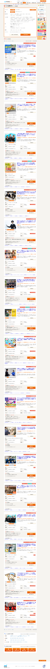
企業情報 (16, 666)
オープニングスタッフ (32, 18)
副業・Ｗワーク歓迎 (30, 20)
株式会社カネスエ (30, 422)
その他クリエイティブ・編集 (25, 635)
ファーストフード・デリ (16, 635)
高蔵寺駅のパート (12, 98)
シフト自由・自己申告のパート (24, 597)
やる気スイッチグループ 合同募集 (28, 539)
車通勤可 (28, 19)
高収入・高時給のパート (21, 539)
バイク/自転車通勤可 (32, 19)
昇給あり (12, 18)
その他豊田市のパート (7, 98)
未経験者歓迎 (18, 20)
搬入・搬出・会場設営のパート (19, 69)
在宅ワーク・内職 (22, 17)
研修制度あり (27, 17)
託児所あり (24, 18)
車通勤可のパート (22, 128)
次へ (11, 629)
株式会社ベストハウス (30, 597)
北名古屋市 (22, 638)
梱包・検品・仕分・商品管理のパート (19, 98)
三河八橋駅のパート (12, 422)
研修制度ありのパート (22, 245)
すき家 (29, 451)
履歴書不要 (27, 18)
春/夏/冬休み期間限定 (18, 15)
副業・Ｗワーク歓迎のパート (23, 568)
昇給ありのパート (25, 422)
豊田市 (18, 4)
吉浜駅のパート (12, 451)
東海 (13, 4)
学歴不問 (22, 20)
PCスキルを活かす (19, 19)
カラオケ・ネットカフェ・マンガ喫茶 (14, 636)
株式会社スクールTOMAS (28, 245)
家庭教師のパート (17, 245)
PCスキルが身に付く (13, 20)
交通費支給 (31, 17)
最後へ (13, 629)
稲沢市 (11, 638)
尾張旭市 (15, 638)
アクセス (19, 666)
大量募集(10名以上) (13, 19)
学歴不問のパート (25, 480)
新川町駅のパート (12, 245)
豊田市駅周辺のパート (7, 69)
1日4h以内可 (17, 17)
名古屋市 (20, 638)
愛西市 (17, 638)
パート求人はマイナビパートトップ (8, 4)
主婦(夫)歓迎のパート (25, 451)
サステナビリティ (23, 666)
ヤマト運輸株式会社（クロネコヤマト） (30, 333)
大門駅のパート (12, 128)
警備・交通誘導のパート (17, 597)
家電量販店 (20, 635)
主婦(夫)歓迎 (25, 20)
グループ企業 (28, 666)
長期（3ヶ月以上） (13, 15)
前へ (6, 629)
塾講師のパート (16, 539)
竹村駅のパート (12, 568)
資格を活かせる (24, 19)
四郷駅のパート (12, 597)
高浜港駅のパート (12, 333)
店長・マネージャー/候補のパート (18, 451)
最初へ (5, 629)
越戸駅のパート (12, 539)
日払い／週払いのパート (26, 69)
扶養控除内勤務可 (13, 17)
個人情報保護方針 (33, 666)
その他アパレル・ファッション (23, 636)
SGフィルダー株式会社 (32, 69)
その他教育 (11, 635)
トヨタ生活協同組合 (26, 128)
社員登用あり (19, 18)
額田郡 (13, 638)
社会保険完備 (15, 18)
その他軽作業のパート (17, 128)
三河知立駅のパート (12, 69)
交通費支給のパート (26, 98)
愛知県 (16, 4)
